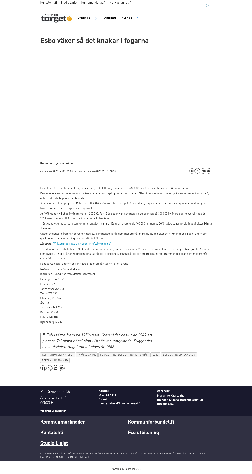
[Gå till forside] (56, 18)
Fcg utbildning (143, 432)
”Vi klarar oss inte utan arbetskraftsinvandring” (82, 243)
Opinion (110, 18)
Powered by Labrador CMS (126, 468)
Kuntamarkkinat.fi (93, 2)
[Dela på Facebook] (192, 171)
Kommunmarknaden (63, 421)
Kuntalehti (51, 432)
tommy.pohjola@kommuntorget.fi (119, 403)
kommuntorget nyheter (58, 354)
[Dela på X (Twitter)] (197, 171)
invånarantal (87, 354)
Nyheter (83, 18)
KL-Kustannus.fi (120, 2)
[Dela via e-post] (208, 171)
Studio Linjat (69, 2)
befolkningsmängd (55, 360)
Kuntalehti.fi (48, 2)
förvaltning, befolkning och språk (124, 354)
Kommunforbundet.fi (151, 421)
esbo (155, 354)
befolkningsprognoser (179, 354)
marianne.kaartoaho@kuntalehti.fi (180, 400)
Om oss (127, 18)
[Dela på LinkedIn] (203, 171)
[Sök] (208, 6)
